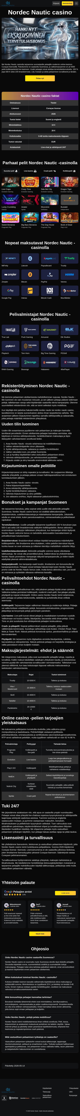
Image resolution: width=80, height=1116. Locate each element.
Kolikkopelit (69, 171)
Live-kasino (30, 171)
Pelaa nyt (40, 78)
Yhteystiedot (73, 1088)
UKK (71, 1092)
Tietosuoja (46, 1092)
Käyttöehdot (47, 1088)
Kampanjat (73, 1095)
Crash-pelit (50, 171)
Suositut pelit (11, 171)
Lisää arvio (65, 893)
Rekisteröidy (67, 3)
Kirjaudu (56, 3)
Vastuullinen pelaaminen (47, 1096)
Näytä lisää (40, 934)
